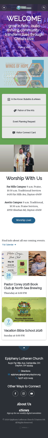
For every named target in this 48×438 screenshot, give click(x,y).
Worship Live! (23, 220)
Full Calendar (9, 245)
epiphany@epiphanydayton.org (24, 374)
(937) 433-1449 (24, 378)
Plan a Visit (24, 47)
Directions (24, 371)
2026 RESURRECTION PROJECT (24, 76)
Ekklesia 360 (24, 427)
